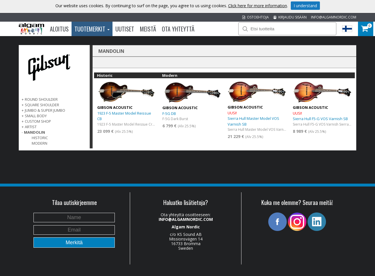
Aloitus (59, 29)
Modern (39, 143)
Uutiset (124, 29)
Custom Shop (38, 121)
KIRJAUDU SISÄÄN (290, 17)
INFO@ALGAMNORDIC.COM (333, 17)
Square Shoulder (42, 104)
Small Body (36, 115)
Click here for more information (257, 5)
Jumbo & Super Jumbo (45, 110)
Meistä (148, 29)
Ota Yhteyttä (178, 29)
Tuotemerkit (92, 29)
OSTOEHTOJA (255, 17)
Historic (40, 137)
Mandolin (34, 132)
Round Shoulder (41, 99)
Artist (31, 126)
